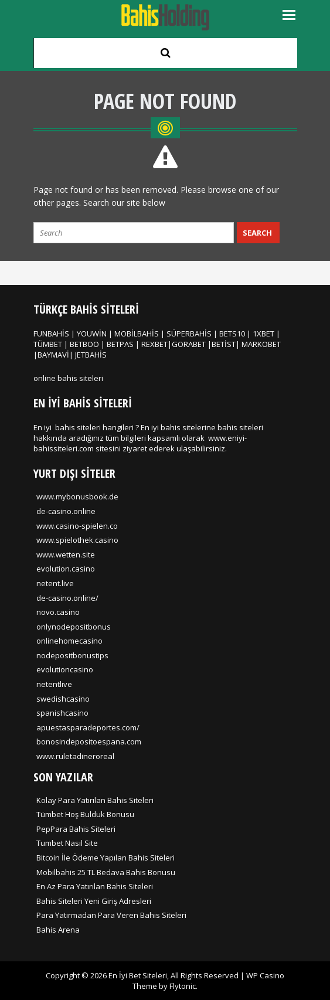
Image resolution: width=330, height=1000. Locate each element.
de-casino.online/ (67, 598)
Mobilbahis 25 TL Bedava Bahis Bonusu (105, 872)
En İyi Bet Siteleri (137, 975)
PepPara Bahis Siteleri (75, 829)
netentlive (54, 684)
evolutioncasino (64, 669)
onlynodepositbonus (73, 626)
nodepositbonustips (72, 655)
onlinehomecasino (69, 640)
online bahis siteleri (68, 378)
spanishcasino (62, 713)
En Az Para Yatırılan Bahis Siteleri (94, 886)
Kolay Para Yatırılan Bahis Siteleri (95, 800)
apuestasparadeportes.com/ (88, 727)
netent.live (55, 583)
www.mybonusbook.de (77, 496)
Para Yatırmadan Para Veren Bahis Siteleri (111, 915)
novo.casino (58, 612)
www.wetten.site (65, 554)
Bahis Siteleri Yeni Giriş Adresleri (93, 901)
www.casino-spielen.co (77, 526)
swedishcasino (63, 698)
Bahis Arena (58, 929)
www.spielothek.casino (77, 540)
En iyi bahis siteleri (67, 427)
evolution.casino (65, 568)
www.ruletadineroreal (75, 756)
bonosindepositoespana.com (88, 741)
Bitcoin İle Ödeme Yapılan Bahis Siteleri (105, 857)
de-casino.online (66, 511)
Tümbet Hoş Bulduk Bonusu (85, 814)
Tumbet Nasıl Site (67, 843)
